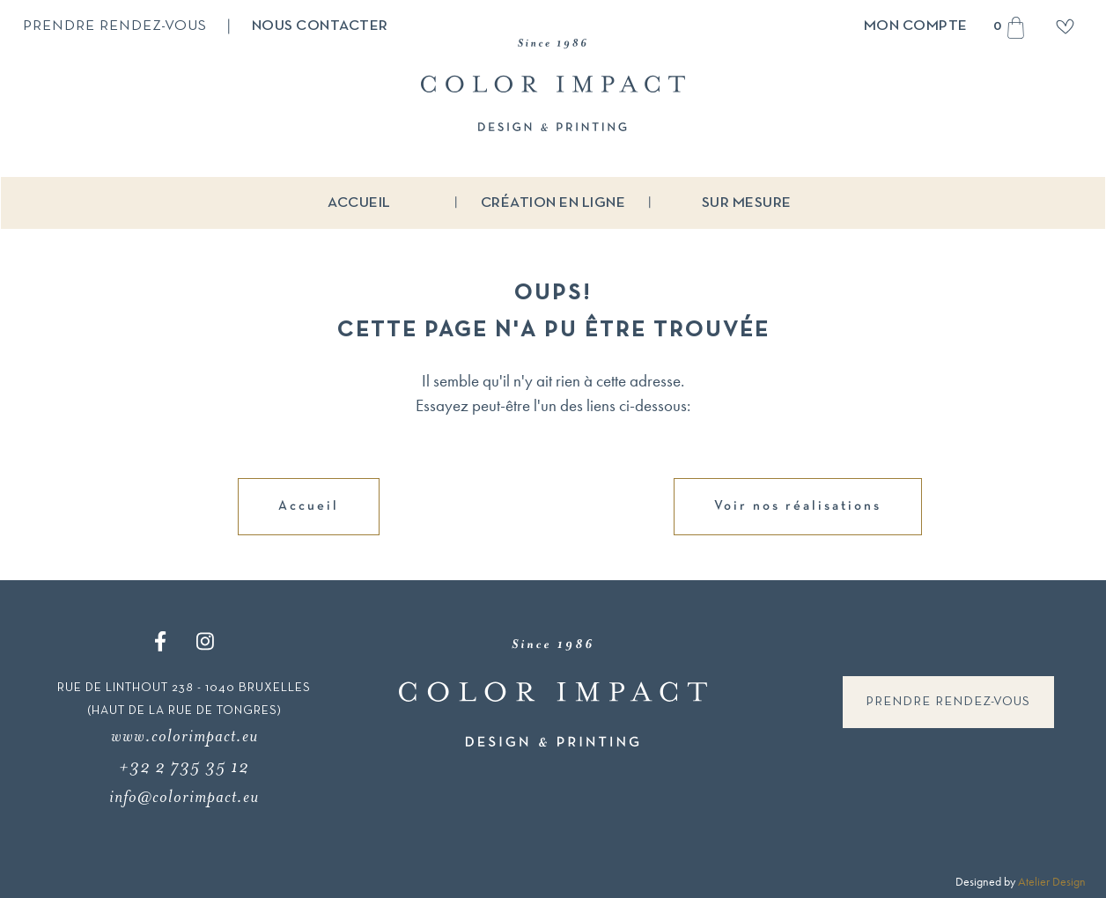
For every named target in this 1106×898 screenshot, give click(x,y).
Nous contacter (320, 26)
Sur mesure (747, 203)
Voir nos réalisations (797, 506)
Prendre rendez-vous (115, 25)
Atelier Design (1052, 881)
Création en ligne (553, 203)
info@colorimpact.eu (184, 796)
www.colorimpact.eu (184, 736)
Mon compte (916, 26)
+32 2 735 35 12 (184, 766)
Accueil (359, 203)
